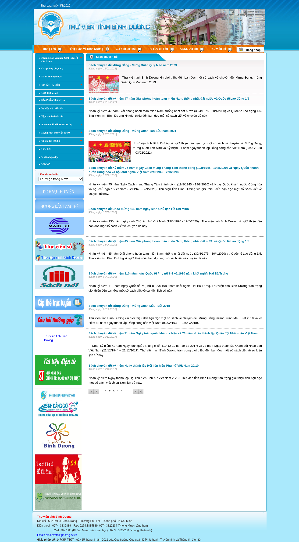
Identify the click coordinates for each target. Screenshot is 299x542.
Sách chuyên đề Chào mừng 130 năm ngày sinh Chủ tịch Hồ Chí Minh (139, 209)
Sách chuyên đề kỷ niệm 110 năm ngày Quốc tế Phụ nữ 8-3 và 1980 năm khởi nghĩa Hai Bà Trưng (158, 273)
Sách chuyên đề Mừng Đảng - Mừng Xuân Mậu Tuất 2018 (129, 305)
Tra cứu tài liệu (158, 49)
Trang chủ (49, 49)
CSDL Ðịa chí (189, 49)
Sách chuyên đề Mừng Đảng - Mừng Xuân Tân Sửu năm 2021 (132, 131)
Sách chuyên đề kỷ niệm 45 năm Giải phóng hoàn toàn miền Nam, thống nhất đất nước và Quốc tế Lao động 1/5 (169, 241)
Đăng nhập (253, 50)
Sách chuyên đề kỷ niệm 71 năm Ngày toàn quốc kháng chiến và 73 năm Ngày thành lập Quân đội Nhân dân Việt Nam (173, 333)
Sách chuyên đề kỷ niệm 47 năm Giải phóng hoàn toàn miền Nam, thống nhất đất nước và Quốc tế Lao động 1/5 (169, 98)
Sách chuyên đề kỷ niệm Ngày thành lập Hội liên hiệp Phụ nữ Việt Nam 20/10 (144, 365)
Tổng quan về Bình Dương (85, 49)
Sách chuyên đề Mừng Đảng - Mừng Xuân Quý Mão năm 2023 (133, 65)
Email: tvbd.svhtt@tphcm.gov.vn (57, 535)
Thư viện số (218, 49)
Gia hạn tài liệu (126, 49)
